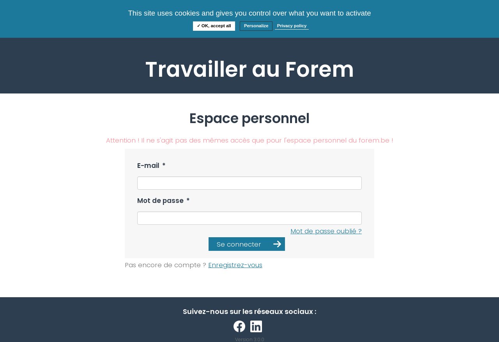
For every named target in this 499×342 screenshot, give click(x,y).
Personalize (256, 25)
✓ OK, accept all (214, 25)
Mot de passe (163, 200)
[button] (247, 244)
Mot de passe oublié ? (326, 231)
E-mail (151, 165)
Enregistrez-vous (235, 265)
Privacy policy (292, 25)
